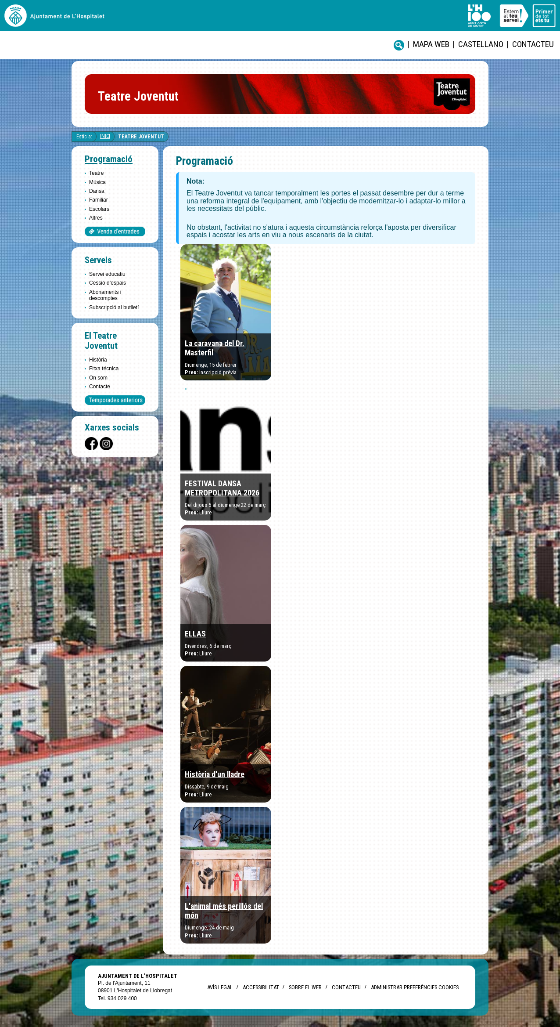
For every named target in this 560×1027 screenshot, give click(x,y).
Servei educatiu (107, 274)
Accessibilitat (261, 987)
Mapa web (431, 44)
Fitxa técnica (103, 368)
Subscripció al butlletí (114, 307)
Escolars (99, 209)
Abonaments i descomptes (105, 295)
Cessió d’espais (107, 283)
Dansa (96, 191)
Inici (105, 136)
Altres (96, 218)
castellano (480, 44)
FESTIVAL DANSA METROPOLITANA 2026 (222, 488)
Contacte (99, 386)
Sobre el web (305, 987)
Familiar (98, 200)
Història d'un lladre (214, 774)
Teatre (96, 173)
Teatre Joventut (141, 137)
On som (98, 378)
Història (98, 360)
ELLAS (195, 633)
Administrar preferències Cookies (415, 987)
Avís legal (220, 987)
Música (97, 182)
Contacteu (533, 44)
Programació (109, 159)
